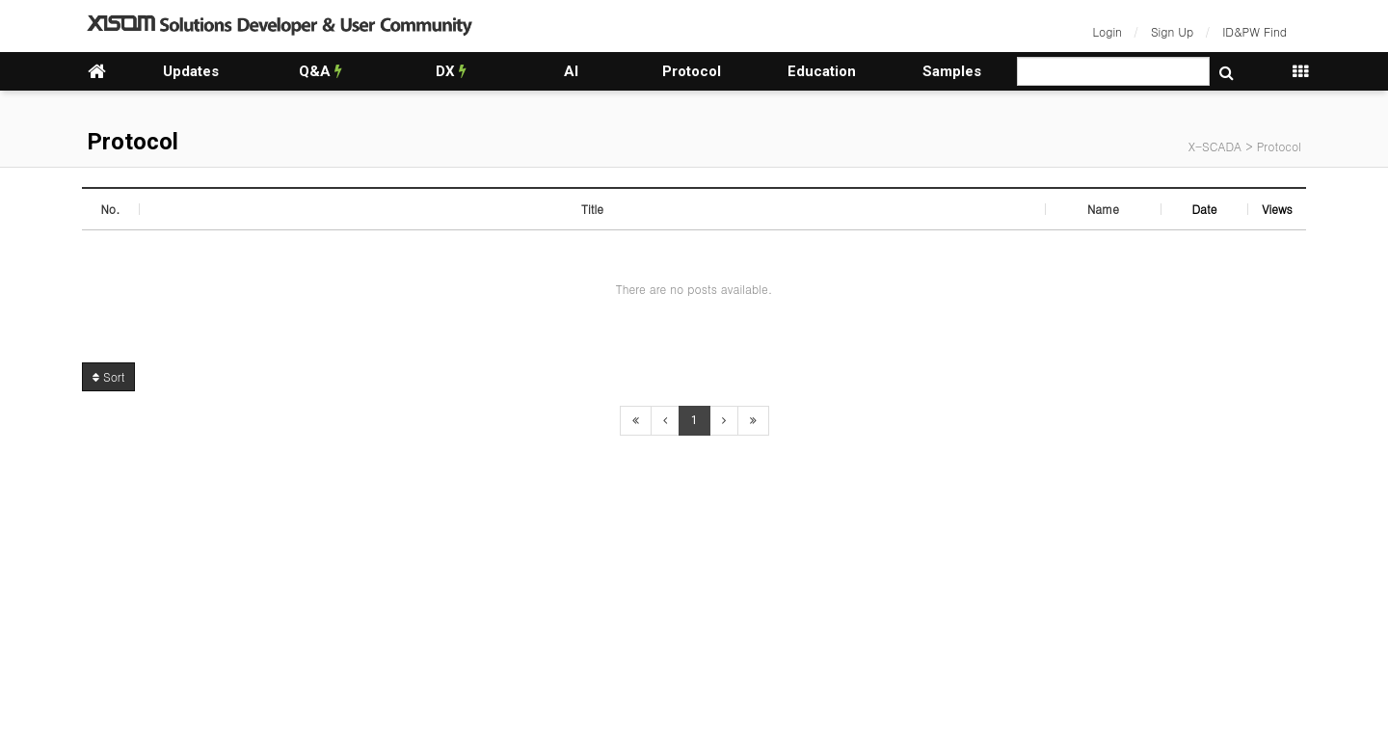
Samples (951, 71)
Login (1107, 31)
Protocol (691, 71)
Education (821, 71)
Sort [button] (108, 376)
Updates (191, 71)
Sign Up (1172, 31)
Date (1203, 208)
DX (451, 71)
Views (1277, 208)
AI (571, 71)
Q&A (320, 71)
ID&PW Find (1254, 31)
